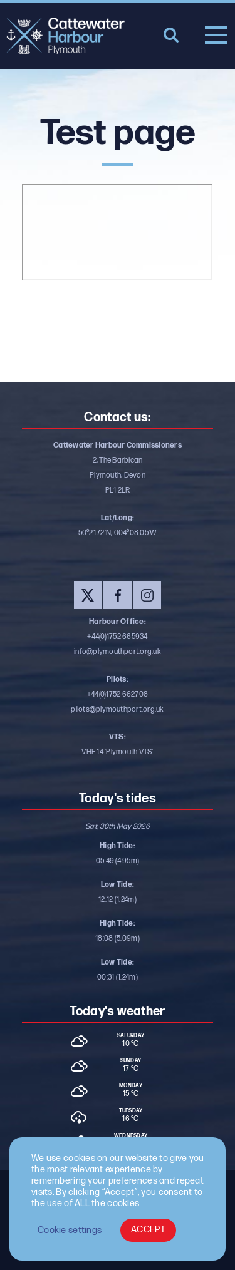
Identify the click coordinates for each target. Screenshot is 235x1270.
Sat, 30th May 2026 (117, 826)
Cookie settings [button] (70, 1230)
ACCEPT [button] (148, 1229)
